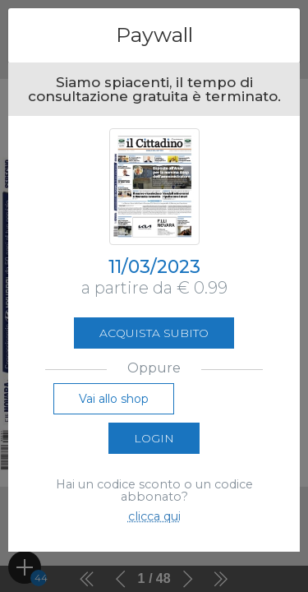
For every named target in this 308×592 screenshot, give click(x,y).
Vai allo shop (114, 398)
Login (154, 438)
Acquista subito (154, 333)
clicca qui (154, 516)
